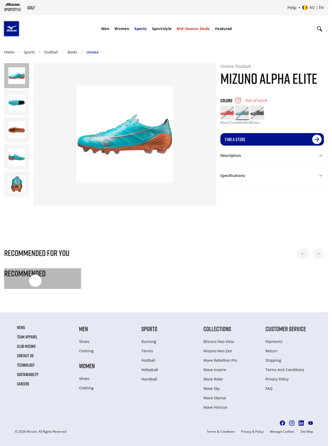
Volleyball (149, 369)
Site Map (306, 431)
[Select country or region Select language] (313, 7)
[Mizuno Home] (12, 7)
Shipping (273, 360)
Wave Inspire (214, 369)
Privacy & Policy (252, 431)
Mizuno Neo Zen (217, 350)
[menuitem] (105, 28)
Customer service (285, 328)
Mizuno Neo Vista (218, 341)
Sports (140, 28)
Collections (217, 328)
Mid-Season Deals (193, 28)
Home (9, 52)
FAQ (269, 388)
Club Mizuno (26, 346)
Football (51, 52)
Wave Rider (213, 379)
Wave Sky (211, 388)
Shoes (84, 341)
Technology (26, 365)
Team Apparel (27, 337)
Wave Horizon (215, 407)
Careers (23, 383)
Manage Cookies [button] (282, 431)
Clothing (86, 350)
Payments (273, 341)
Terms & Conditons (221, 431)
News (21, 327)
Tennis (147, 350)
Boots (72, 52)
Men (105, 28)
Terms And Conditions (284, 369)
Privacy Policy (277, 379)
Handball (149, 379)
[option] (227, 113)
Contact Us (25, 355)
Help (292, 7)
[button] (302, 253)
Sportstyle (162, 28)
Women (121, 28)
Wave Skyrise (214, 397)
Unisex (93, 52)
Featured (223, 28)
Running (148, 341)
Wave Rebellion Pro (220, 360)
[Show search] (319, 28)
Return (271, 350)
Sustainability (28, 374)
